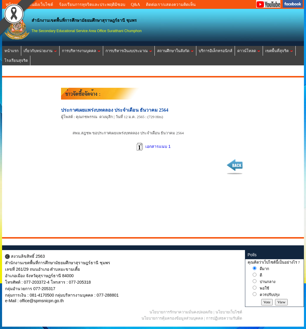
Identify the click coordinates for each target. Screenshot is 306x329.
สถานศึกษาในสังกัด (175, 51)
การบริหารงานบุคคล (81, 51)
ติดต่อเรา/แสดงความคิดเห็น (171, 4)
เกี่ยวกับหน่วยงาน (40, 51)
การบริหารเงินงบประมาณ (129, 51)
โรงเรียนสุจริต (16, 60)
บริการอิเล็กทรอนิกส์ (215, 51)
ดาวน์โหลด (248, 51)
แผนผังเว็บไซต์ (40, 4)
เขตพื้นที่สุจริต (279, 51)
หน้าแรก (11, 51)
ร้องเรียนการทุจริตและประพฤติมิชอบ (92, 4)
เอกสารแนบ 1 (153, 146)
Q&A (135, 4)
